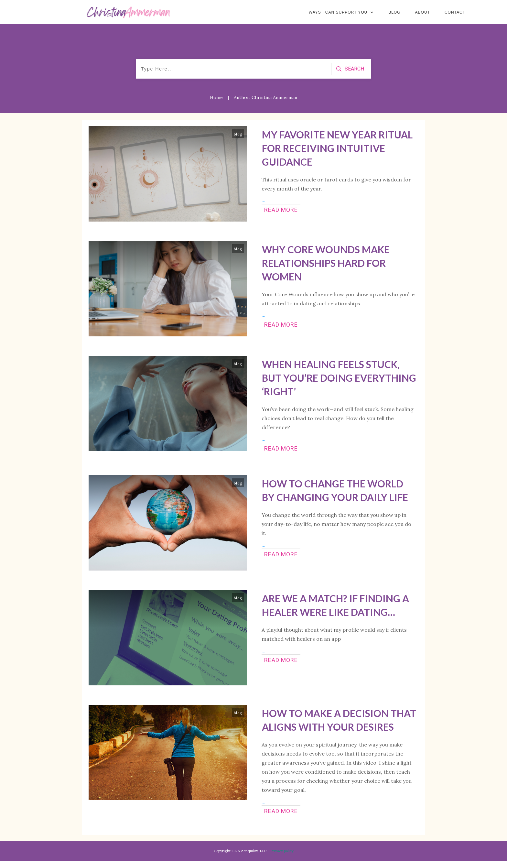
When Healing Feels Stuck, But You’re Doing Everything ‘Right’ (339, 377)
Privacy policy (282, 851)
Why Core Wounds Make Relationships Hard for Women (326, 263)
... (263, 200)
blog (238, 134)
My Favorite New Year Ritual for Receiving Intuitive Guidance (337, 148)
